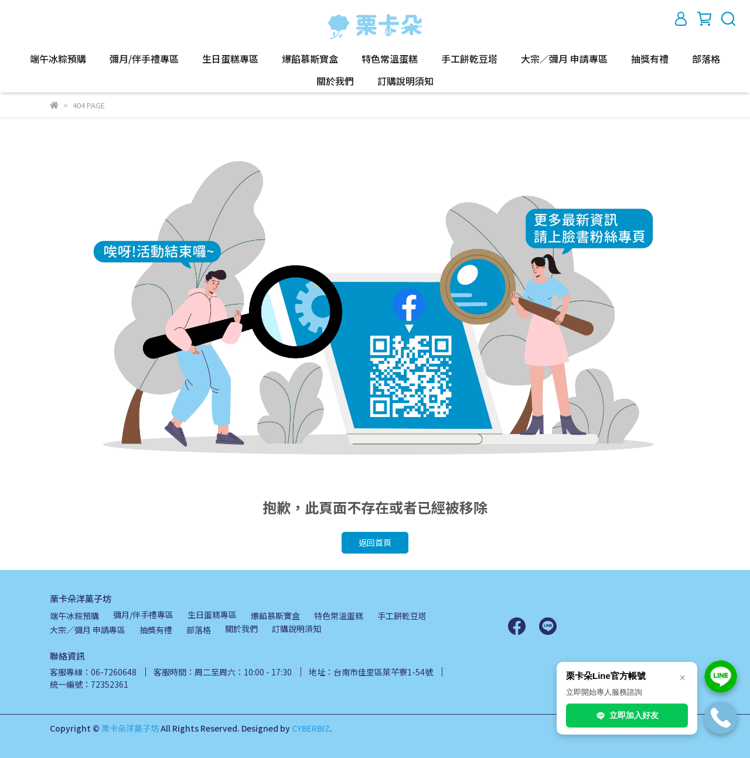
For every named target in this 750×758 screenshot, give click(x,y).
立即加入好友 (627, 716)
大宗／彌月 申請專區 (564, 58)
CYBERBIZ (311, 728)
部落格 (706, 58)
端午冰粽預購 (58, 58)
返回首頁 (375, 542)
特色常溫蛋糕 (390, 58)
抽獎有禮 (650, 58)
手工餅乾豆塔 (469, 58)
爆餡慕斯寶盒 (310, 58)
